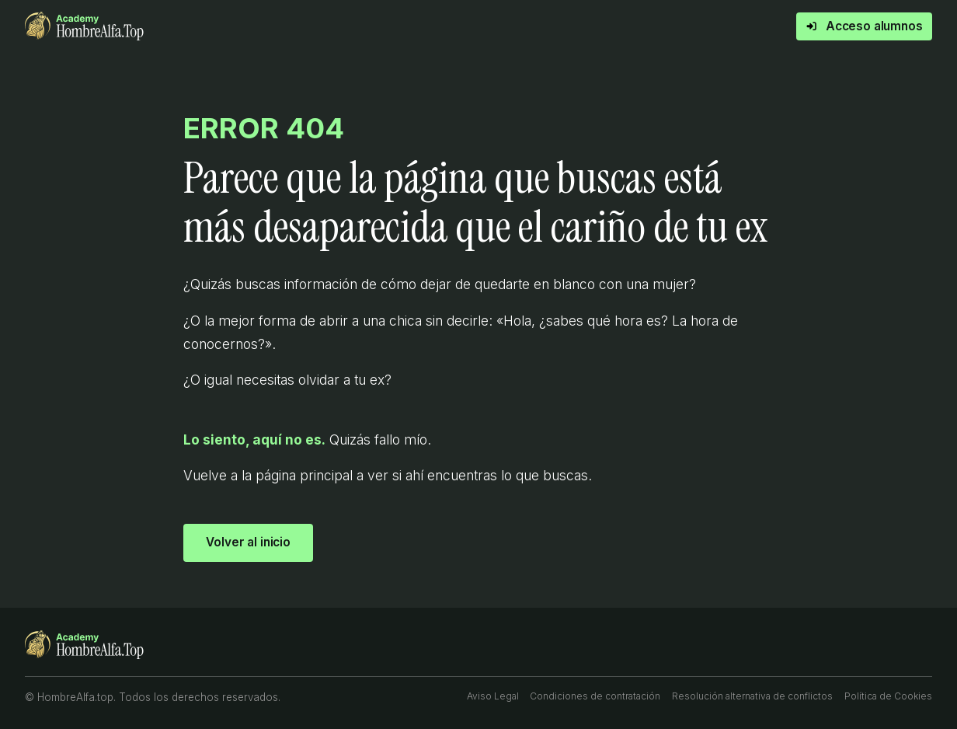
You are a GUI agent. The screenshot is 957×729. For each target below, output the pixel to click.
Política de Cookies (888, 696)
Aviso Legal (493, 696)
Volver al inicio (248, 542)
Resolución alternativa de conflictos (752, 696)
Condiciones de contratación (595, 696)
